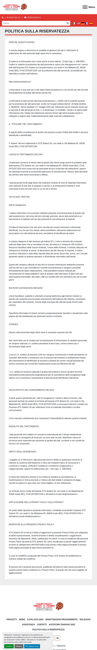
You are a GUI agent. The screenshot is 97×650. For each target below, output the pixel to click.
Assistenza (28, 624)
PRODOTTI (12, 619)
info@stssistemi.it (34, 17)
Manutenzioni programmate (61, 619)
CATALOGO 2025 (35, 619)
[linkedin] (57, 638)
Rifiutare (19, 646)
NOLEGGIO (85, 619)
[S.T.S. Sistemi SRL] (48, 606)
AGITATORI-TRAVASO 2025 (62, 624)
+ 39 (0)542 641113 (12, 17)
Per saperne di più (32, 646)
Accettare (9, 646)
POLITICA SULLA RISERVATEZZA (48, 630)
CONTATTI (42, 624)
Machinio (61, 646)
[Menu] (85, 7)
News (22, 619)
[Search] (33, 23)
